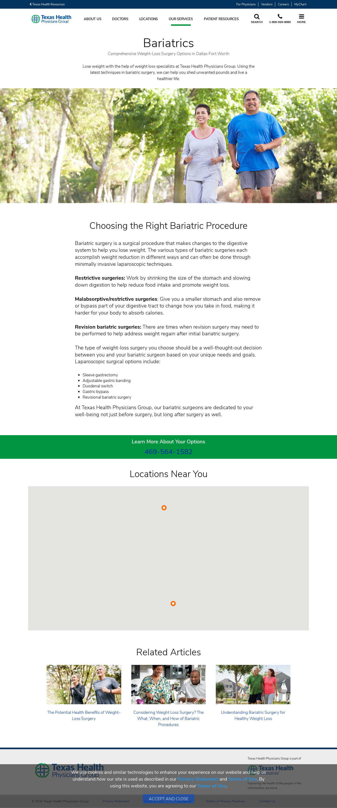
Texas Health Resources (47, 4)
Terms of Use (242, 779)
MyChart (300, 4)
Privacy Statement (198, 779)
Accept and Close (168, 799)
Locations (148, 19)
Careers (283, 4)
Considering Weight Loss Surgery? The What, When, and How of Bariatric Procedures (168, 719)
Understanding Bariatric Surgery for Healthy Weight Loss (253, 715)
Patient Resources (221, 19)
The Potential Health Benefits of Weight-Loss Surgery (83, 715)
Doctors (120, 19)
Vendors (266, 4)
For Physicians (246, 4)
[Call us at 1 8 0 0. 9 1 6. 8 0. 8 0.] (280, 19)
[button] (164, 507)
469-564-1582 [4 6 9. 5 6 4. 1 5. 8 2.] (168, 452)
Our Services (181, 19)
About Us (92, 19)
